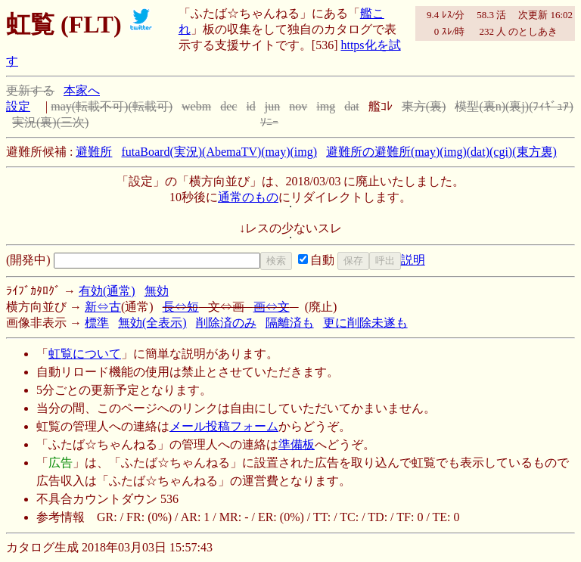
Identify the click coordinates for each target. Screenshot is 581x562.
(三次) (73, 122)
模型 (467, 106)
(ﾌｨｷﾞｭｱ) (551, 106)
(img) (303, 151)
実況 (24, 122)
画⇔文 (271, 306)
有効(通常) (107, 290)
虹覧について (84, 353)
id (250, 106)
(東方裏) (534, 151)
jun (272, 106)
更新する (30, 90)
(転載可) (150, 106)
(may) (275, 151)
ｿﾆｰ (269, 122)
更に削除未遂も (365, 322)
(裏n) (492, 106)
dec (228, 106)
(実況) (185, 151)
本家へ (82, 90)
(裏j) (517, 106)
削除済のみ (226, 322)
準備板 (296, 444)
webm (196, 106)
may (61, 106)
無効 (156, 290)
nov (298, 106)
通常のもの (248, 197)
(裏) (436, 106)
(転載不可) (100, 106)
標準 (97, 322)
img (325, 106)
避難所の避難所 (368, 151)
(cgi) (500, 151)
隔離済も (290, 322)
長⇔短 (181, 306)
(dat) (478, 151)
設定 (18, 106)
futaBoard (145, 151)
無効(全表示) (152, 322)
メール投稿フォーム (223, 426)
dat (351, 106)
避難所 (94, 151)
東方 (414, 106)
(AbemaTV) (231, 151)
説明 (413, 259)
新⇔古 (103, 306)
